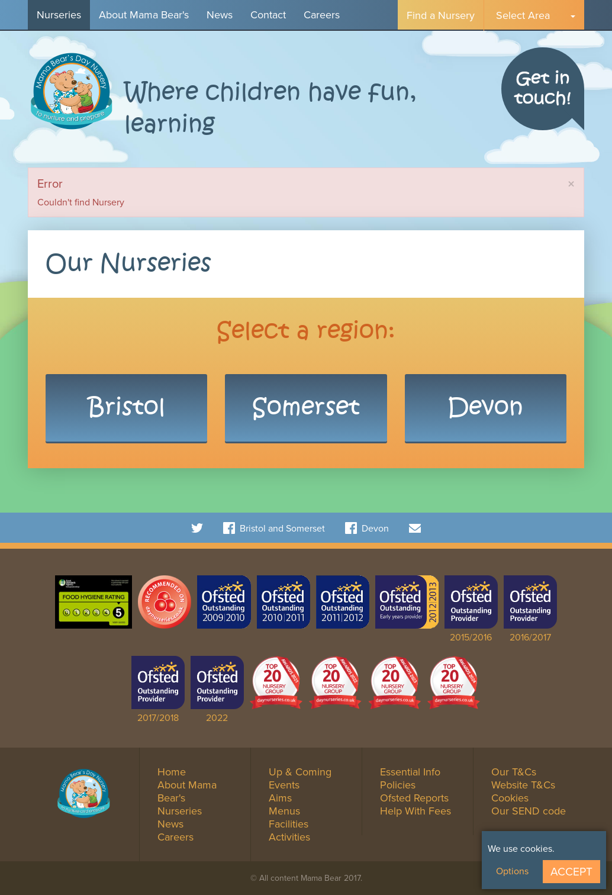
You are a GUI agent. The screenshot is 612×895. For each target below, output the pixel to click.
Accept (571, 871)
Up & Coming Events (300, 778)
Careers (322, 14)
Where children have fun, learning (270, 108)
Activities (289, 837)
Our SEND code (528, 811)
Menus (284, 811)
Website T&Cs (523, 785)
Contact (268, 14)
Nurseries (59, 14)
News (220, 14)
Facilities (288, 824)
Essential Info (410, 772)
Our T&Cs (513, 772)
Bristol (126, 407)
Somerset (306, 407)
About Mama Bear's (144, 14)
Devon (485, 407)
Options (512, 871)
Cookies (510, 798)
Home (171, 772)
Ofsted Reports (414, 798)
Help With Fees (415, 811)
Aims (280, 798)
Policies (397, 785)
